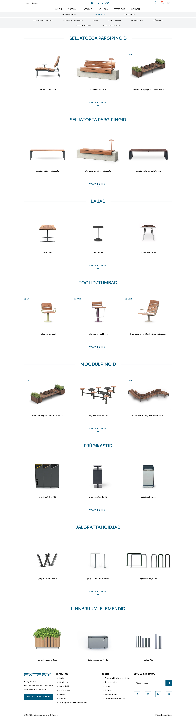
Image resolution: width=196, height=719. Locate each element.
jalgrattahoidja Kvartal (98, 579)
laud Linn (47, 253)
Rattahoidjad (111, 694)
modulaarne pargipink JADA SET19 (148, 90)
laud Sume (98, 253)
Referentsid (119, 9)
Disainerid (136, 9)
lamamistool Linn (48, 90)
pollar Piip (148, 660)
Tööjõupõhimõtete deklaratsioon (74, 702)
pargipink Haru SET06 (98, 416)
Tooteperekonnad (69, 14)
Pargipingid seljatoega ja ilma (118, 678)
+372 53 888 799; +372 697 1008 (38, 686)
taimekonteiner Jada (47, 660)
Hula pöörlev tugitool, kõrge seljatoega (148, 334)
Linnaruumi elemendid (111, 25)
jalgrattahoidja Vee (48, 579)
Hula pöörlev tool (48, 334)
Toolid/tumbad (114, 20)
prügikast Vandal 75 (98, 497)
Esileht (58, 9)
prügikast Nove (148, 497)
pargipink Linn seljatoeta (47, 171)
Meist (26, 3)
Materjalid (87, 9)
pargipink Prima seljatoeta (148, 171)
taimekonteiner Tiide (98, 660)
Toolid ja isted (111, 682)
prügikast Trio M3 (47, 497)
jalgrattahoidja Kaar (148, 579)
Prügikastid (158, 20)
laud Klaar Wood (148, 253)
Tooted (72, 9)
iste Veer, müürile (98, 90)
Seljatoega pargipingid (43, 20)
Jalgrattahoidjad (84, 25)
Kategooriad (100, 14)
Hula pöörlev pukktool (98, 334)
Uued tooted (129, 14)
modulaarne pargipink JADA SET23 (148, 416)
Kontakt (35, 3)
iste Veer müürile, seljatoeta (98, 171)
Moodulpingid (137, 20)
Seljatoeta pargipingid (73, 20)
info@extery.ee (31, 682)
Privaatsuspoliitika (163, 715)
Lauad (95, 20)
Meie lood (103, 9)
